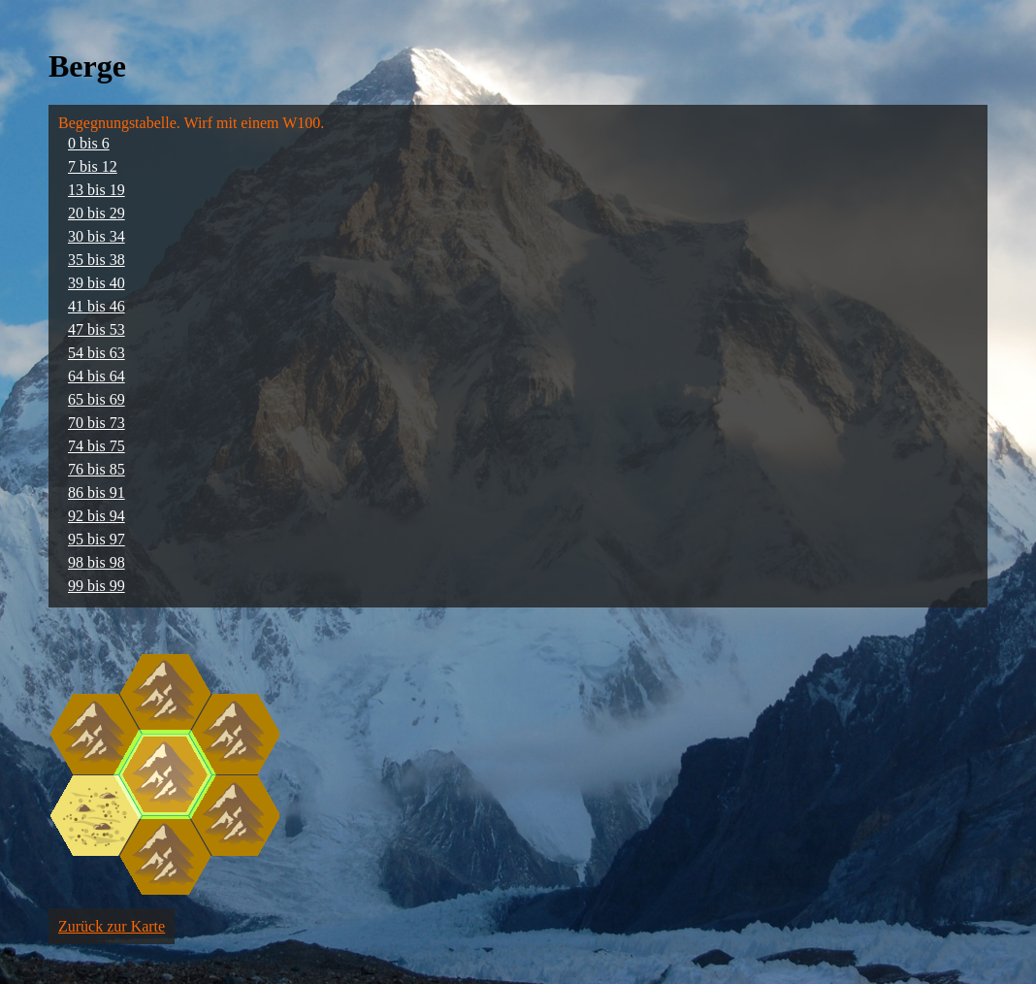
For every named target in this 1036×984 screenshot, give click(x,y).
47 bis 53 (96, 329)
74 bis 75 (96, 446)
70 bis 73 (96, 422)
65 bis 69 (96, 399)
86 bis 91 (96, 492)
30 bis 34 (96, 236)
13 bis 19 (96, 189)
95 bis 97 (96, 539)
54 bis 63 (96, 352)
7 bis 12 (92, 166)
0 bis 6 (89, 143)
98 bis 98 (96, 562)
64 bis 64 (96, 376)
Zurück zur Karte (111, 926)
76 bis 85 (96, 469)
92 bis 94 (96, 516)
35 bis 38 (96, 259)
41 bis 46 (96, 306)
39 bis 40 (96, 283)
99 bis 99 (96, 585)
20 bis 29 (96, 213)
